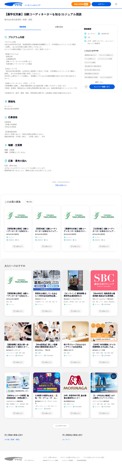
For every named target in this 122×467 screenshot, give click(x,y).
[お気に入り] (86, 86)
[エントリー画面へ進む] (102, 86)
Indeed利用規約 (82, 460)
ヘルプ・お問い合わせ (50, 457)
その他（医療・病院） (12, 439)
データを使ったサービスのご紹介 (94, 457)
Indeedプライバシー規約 (50, 460)
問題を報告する (61, 185)
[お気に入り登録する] (18, 246)
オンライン (66, 439)
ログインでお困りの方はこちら (70, 457)
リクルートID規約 (67, 460)
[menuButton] (116, 4)
